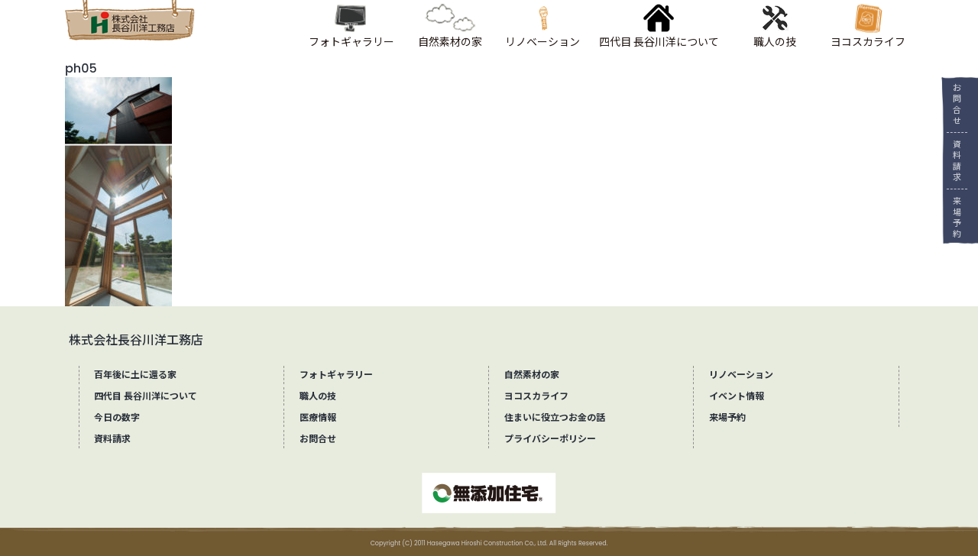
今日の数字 (117, 417)
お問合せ (951, 104)
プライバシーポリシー (550, 438)
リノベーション (741, 374)
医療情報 (318, 417)
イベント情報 (736, 396)
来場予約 (951, 217)
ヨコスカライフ (536, 396)
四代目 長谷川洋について (145, 396)
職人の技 (318, 396)
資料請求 (951, 160)
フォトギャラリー (336, 374)
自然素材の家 (531, 374)
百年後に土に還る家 (135, 374)
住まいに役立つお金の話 (554, 417)
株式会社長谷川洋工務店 (136, 340)
